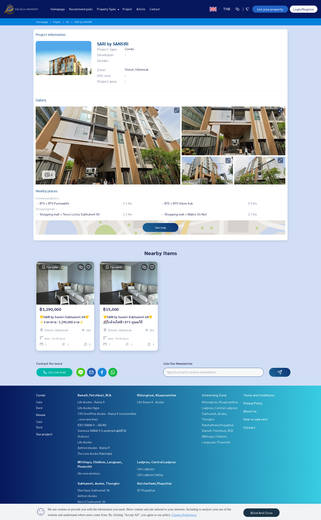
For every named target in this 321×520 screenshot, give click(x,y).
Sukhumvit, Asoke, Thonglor (99, 483)
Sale (39, 402)
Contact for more (49, 363)
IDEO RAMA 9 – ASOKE (92, 425)
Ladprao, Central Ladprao (156, 462)
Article (140, 9)
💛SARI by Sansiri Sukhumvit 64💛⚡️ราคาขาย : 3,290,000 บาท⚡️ (64, 319)
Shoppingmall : (46, 209)
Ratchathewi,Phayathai (154, 483)
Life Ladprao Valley (150, 475)
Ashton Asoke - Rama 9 (94, 448)
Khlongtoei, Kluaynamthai (156, 395)
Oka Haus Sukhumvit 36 (94, 490)
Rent (39, 408)
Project (127, 9)
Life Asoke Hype (88, 408)
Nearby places (47, 190)
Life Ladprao (145, 469)
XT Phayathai (146, 490)
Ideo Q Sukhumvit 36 (91, 502)
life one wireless (89, 473)
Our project (44, 434)
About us (250, 411)
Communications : (48, 198)
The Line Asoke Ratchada (95, 453)
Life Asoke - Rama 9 (91, 402)
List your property (270, 9)
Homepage (58, 9)
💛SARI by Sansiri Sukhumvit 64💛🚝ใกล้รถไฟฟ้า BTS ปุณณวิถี (127, 319)
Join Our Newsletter (178, 363)
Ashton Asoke (87, 496)
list (67, 22)
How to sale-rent (255, 419)
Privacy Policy (252, 403)
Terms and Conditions (258, 395)
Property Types (107, 9)
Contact (155, 9)
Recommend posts (81, 9)
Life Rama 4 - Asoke (150, 402)
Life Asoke (85, 442)
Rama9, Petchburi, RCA (94, 395)
